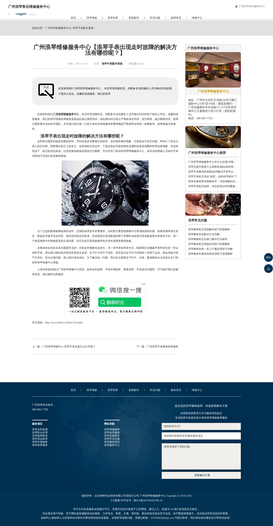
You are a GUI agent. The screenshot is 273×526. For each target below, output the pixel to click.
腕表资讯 (176, 390)
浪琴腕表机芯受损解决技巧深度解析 (209, 229)
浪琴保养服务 (112, 432)
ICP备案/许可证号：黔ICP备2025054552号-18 (136, 500)
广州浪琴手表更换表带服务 (162, 346)
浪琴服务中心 (112, 445)
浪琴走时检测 (40, 429)
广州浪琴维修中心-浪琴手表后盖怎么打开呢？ (69, 346)
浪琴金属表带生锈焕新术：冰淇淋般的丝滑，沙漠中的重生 (213, 181)
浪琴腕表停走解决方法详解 (204, 234)
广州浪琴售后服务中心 (252, 6)
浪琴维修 (92, 16)
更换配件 (134, 16)
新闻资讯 (176, 16)
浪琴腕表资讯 (112, 442)
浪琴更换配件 (112, 435)
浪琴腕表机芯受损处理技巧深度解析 (209, 244)
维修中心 (197, 16)
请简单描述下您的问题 (201, 456)
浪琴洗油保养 (40, 438)
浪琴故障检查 (40, 435)
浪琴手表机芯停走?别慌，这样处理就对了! (212, 176)
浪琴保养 (113, 16)
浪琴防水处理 (40, 432)
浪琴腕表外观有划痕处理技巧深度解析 (210, 253)
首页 (73, 16)
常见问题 (155, 16)
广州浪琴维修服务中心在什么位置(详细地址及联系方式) (213, 161)
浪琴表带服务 (40, 445)
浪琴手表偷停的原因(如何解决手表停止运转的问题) (213, 171)
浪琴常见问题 (112, 438)
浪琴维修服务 (112, 429)
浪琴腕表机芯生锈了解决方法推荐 (207, 239)
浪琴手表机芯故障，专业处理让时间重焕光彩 (213, 186)
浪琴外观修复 (40, 442)
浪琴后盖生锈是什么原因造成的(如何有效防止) (213, 166)
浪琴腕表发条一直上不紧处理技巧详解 (210, 249)
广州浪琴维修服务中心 (58, 28)
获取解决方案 (202, 475)
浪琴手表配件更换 (83, 28)
